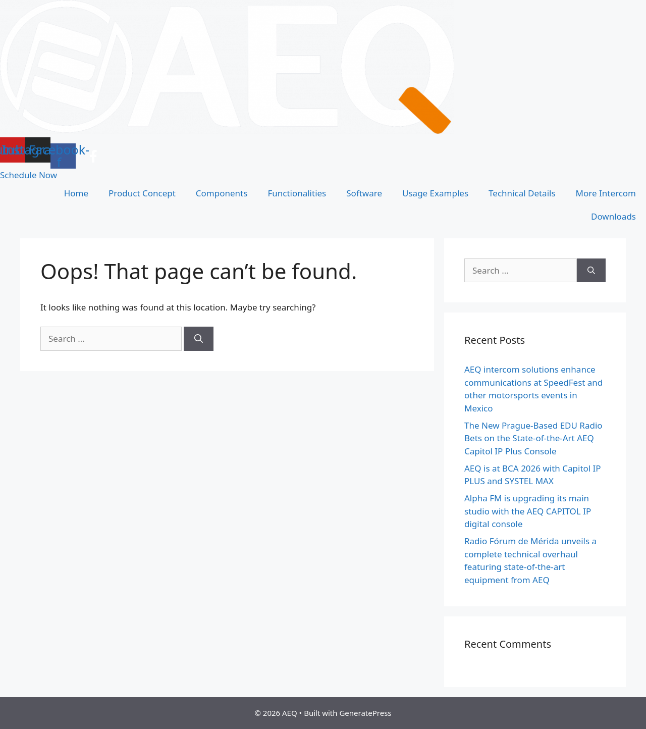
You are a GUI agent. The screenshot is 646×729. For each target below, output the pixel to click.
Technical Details (522, 193)
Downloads (613, 216)
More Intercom (606, 193)
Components (222, 193)
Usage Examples (435, 193)
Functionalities (296, 193)
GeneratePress (365, 713)
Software (364, 193)
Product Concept (142, 193)
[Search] (198, 339)
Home (76, 193)
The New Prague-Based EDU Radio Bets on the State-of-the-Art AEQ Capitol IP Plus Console (533, 438)
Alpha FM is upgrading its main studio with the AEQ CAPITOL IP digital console (527, 511)
